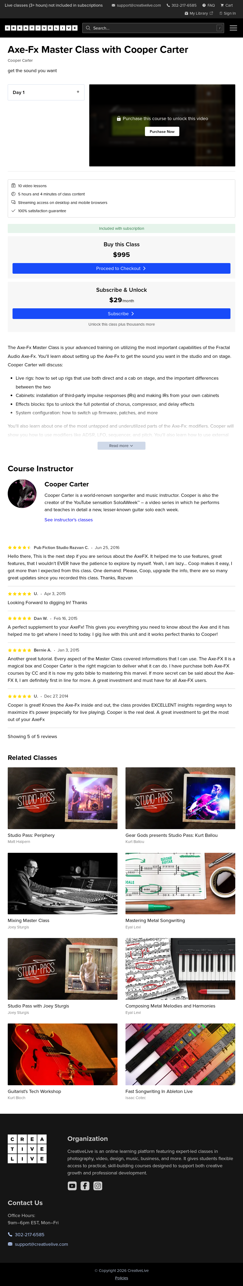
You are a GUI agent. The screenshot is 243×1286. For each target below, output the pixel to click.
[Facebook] (85, 1186)
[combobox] (153, 28)
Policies (121, 1278)
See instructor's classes (68, 519)
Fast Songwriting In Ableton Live (159, 1091)
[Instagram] (98, 1186)
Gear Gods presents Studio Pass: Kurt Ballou (171, 835)
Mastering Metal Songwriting (155, 920)
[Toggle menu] (233, 28)
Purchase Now (162, 131)
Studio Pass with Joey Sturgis (38, 1005)
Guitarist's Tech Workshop (34, 1091)
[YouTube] (72, 1186)
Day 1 (19, 92)
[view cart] (228, 5)
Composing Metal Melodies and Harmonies (170, 1005)
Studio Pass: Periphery (31, 835)
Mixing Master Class (28, 920)
